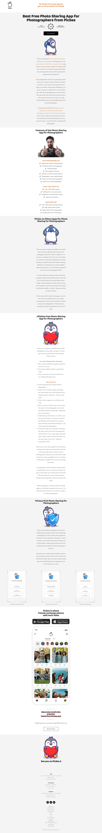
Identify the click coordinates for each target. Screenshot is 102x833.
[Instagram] (47, 802)
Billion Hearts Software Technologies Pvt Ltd (51, 829)
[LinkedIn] (51, 802)
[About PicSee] (51, 729)
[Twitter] (54, 802)
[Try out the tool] (51, 33)
